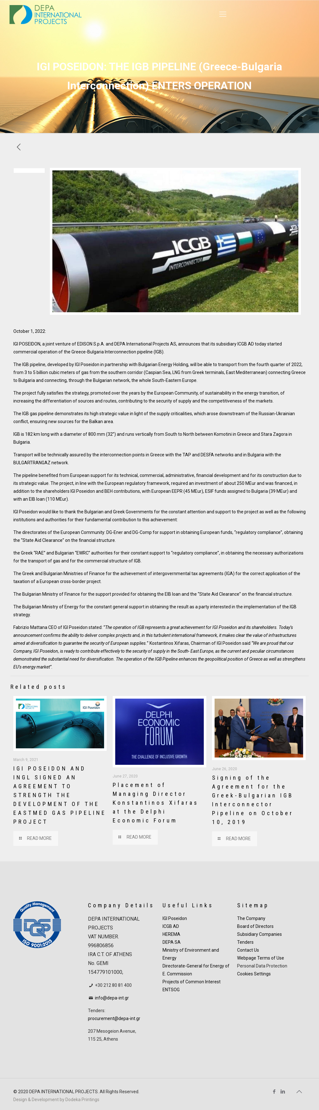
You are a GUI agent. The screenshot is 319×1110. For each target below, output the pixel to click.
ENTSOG (171, 989)
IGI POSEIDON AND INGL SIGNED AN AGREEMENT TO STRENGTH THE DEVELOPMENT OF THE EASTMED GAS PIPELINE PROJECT (59, 795)
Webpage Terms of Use (260, 958)
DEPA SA (172, 942)
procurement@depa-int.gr (114, 1018)
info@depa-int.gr (112, 997)
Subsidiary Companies (259, 934)
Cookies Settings (254, 973)
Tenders (245, 942)
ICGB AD (171, 926)
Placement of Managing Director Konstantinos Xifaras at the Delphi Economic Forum (156, 803)
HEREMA (171, 934)
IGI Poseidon (175, 918)
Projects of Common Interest (192, 981)
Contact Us (248, 950)
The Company (251, 918)
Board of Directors (255, 926)
